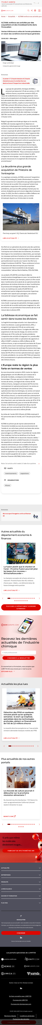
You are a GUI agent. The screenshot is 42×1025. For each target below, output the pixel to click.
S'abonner (21, 933)
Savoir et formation (9, 896)
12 (32, 598)
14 (14, 600)
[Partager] (31, 10)
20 (27, 600)
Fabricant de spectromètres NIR (21, 851)
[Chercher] (28, 10)
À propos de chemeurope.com (21, 1004)
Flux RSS (4, 903)
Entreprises (6, 875)
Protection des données (21, 1019)
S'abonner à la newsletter (18, 658)
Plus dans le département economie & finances (21, 607)
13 (34, 598)
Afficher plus (8, 671)
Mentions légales (10, 1016)
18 (23, 600)
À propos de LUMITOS (20, 1000)
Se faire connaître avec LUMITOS (20, 996)
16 (18, 600)
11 (30, 598)
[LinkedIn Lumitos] (21, 988)
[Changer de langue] (35, 10)
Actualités (5, 868)
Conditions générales (27, 1016)
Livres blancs (6, 889)
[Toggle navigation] (39, 10)
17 (21, 600)
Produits (4, 882)
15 (16, 600)
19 (25, 600)
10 (28, 598)
